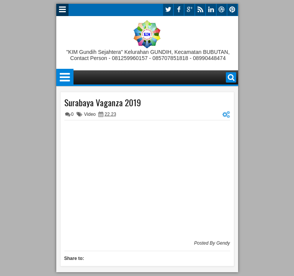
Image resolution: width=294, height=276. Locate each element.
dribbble (222, 10)
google (189, 10)
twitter (168, 10)
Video (90, 114)
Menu (62, 10)
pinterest (232, 10)
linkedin (211, 10)
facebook (179, 10)
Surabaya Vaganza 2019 (102, 102)
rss (200, 10)
